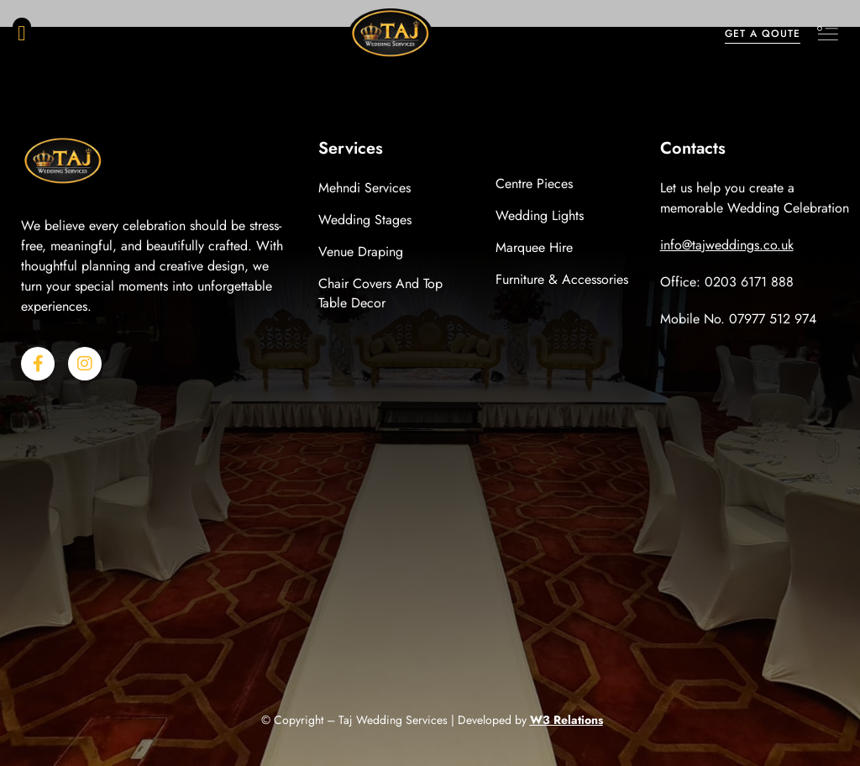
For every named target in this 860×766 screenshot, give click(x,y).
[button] (22, 34)
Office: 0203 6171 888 (727, 281)
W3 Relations (566, 719)
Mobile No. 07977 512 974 (738, 318)
